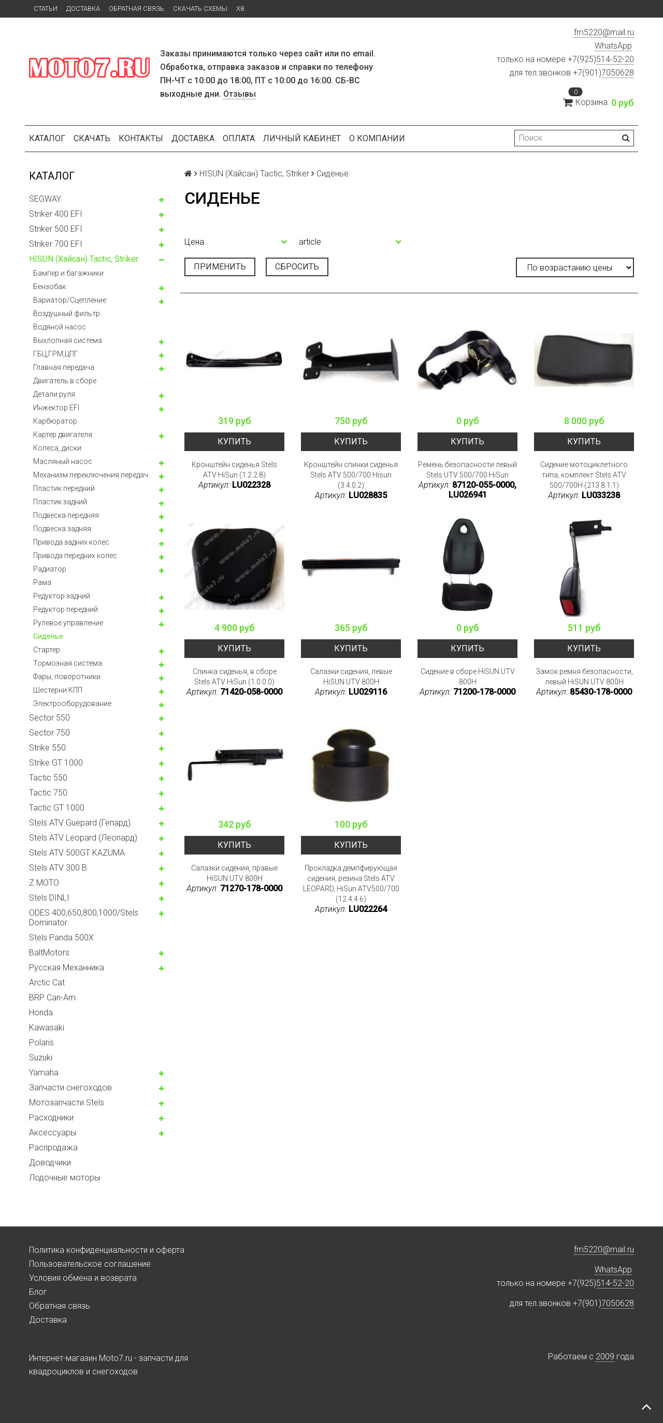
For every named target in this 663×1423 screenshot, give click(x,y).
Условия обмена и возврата (83, 1278)
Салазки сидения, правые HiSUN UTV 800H (234, 873)
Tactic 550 (48, 778)
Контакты (141, 138)
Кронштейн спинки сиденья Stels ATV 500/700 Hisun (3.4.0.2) (351, 474)
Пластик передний (64, 488)
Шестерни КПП (57, 690)
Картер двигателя (62, 434)
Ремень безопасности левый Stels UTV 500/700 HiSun (467, 469)
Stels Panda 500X (61, 937)
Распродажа (53, 1147)
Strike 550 (47, 748)
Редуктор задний (61, 596)
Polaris (41, 1042)
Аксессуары (52, 1132)
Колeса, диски (57, 448)
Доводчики (50, 1162)
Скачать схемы (200, 8)
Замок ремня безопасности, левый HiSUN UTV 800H (584, 676)
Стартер (46, 650)
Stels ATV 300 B (58, 868)
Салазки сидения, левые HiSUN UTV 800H (351, 676)
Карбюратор (55, 421)
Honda (41, 1012)
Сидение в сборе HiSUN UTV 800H (468, 676)
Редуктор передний (65, 609)
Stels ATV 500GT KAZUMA (77, 853)
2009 (605, 1356)
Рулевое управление (68, 623)
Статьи (45, 8)
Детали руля (54, 394)
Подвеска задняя (62, 529)
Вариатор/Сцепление (69, 300)
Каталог (47, 138)
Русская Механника (66, 967)
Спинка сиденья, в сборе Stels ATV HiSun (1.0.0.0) (235, 676)
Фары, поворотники (66, 676)
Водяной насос (59, 327)
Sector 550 (49, 718)
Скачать (92, 138)
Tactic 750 (48, 793)
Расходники (51, 1117)
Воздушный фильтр (66, 313)
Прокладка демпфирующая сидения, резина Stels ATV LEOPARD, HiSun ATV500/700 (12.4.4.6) (351, 883)
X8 (240, 8)
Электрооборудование (72, 703)
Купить (234, 441)
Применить (220, 267)
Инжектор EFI (56, 407)
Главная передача (63, 367)
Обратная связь (136, 8)
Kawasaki (46, 1027)
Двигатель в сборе (64, 381)
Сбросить (297, 267)
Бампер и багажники (68, 273)
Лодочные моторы (64, 1177)
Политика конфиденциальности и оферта (106, 1250)
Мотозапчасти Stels (66, 1102)
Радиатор (49, 569)
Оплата (239, 138)
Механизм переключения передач (90, 475)
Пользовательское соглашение (90, 1264)
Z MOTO (44, 883)
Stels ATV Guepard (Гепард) (80, 823)
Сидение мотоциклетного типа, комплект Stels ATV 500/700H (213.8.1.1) (584, 474)
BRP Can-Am (52, 997)
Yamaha (44, 1072)
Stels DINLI (49, 898)
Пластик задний (60, 502)
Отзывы (239, 94)
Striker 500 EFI (55, 229)
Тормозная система (67, 663)
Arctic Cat (47, 982)
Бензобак (49, 286)
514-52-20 (615, 59)
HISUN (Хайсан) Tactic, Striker (83, 259)
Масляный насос (62, 461)
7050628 (617, 73)
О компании (377, 138)
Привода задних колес (71, 542)
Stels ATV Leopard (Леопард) (83, 838)
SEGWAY (45, 199)
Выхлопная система (67, 340)
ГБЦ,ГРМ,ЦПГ (55, 354)
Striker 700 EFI (55, 244)
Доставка (83, 8)
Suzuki (40, 1057)
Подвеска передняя (66, 515)
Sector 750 (49, 733)
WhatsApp (613, 46)
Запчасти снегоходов (70, 1087)
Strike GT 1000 (56, 763)
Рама (42, 582)
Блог (38, 1292)
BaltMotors (49, 952)
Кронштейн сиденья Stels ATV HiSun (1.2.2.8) (234, 469)
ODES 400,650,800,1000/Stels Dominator (83, 917)
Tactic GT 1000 (56, 808)
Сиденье (48, 636)
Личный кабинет (302, 138)
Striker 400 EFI (55, 214)
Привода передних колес (75, 555)
